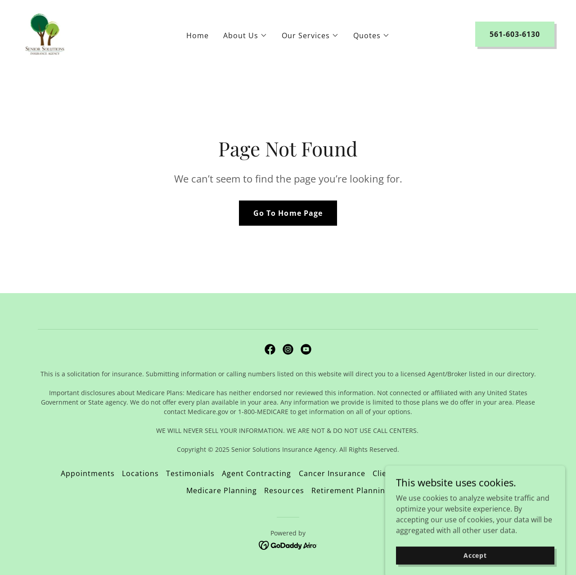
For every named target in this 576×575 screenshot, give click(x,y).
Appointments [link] (88, 473)
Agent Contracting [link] (256, 473)
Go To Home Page (287, 213)
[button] (245, 35)
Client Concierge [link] (404, 473)
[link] (45, 33)
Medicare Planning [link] (221, 490)
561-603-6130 (515, 34)
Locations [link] (140, 473)
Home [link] (197, 35)
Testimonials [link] (190, 473)
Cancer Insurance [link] (332, 473)
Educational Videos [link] (478, 473)
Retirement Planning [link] (350, 490)
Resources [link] (284, 490)
